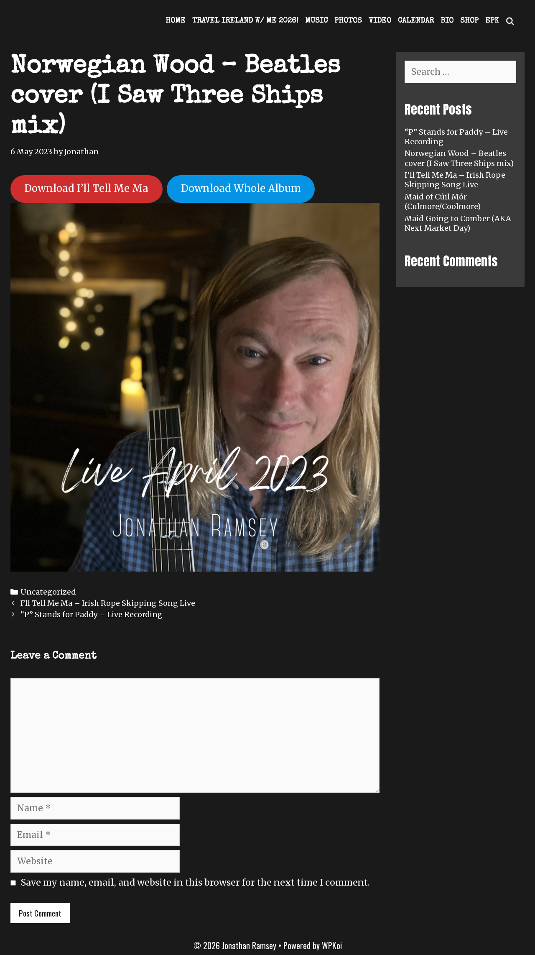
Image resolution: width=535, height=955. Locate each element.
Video (380, 21)
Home (176, 21)
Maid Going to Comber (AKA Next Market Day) (458, 223)
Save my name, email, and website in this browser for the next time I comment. (195, 882)
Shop (469, 21)
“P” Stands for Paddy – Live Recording (91, 614)
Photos (348, 21)
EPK (492, 21)
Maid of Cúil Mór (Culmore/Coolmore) (443, 201)
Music (316, 21)
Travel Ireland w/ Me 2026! (245, 21)
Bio (447, 21)
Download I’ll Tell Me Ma (86, 188)
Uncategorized (48, 592)
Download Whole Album (241, 188)
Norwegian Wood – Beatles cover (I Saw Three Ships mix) (459, 158)
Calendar (416, 21)
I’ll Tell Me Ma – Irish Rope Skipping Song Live (107, 603)
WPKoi (332, 945)
